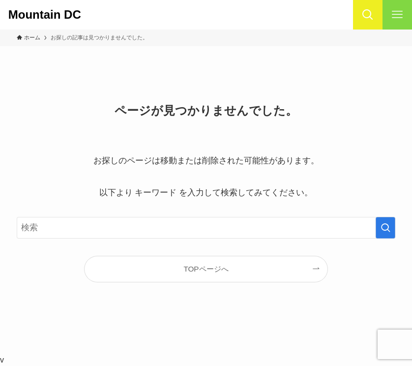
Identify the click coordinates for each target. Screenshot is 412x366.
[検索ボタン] (368, 15)
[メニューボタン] (397, 15)
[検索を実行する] (385, 228)
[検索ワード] (206, 228)
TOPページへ (205, 269)
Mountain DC (50, 15)
